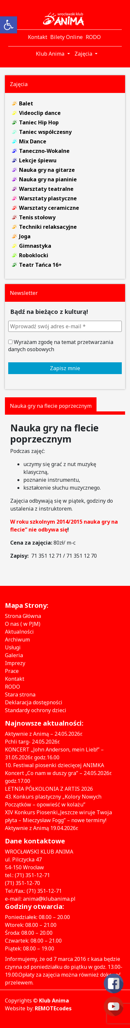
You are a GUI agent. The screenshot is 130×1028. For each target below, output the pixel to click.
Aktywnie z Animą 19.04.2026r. (41, 828)
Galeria (14, 655)
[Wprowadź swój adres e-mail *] (65, 326)
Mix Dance (32, 141)
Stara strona (20, 694)
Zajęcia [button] (84, 53)
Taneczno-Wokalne (44, 150)
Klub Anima (54, 1000)
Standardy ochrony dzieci (35, 710)
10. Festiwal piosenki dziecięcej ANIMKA (54, 765)
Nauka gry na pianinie (48, 179)
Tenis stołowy (37, 217)
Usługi (13, 647)
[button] (8, 24)
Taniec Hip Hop (39, 122)
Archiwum (17, 639)
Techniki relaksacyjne (48, 226)
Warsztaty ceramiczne (49, 207)
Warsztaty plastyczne (48, 198)
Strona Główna (23, 616)
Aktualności (19, 631)
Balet (26, 103)
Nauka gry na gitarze (47, 169)
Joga (25, 236)
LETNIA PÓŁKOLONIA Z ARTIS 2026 (49, 788)
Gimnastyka (35, 245)
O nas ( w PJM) (22, 623)
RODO (12, 686)
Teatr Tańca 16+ (40, 264)
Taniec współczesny (45, 131)
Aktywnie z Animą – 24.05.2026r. (43, 733)
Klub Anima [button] (51, 53)
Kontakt (14, 678)
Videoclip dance (40, 113)
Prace (12, 671)
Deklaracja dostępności (33, 702)
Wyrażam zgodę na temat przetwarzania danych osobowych (60, 345)
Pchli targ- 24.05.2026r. (32, 741)
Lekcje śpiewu (37, 160)
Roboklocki (33, 255)
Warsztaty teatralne (46, 188)
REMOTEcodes (53, 1008)
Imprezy (15, 663)
